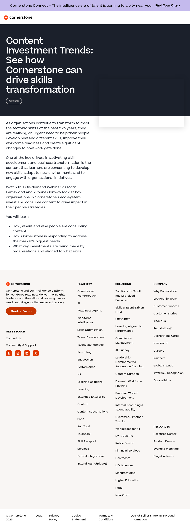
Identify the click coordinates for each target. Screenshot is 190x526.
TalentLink (84, 434)
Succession (85, 360)
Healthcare (122, 458)
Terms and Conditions (106, 518)
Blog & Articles (164, 456)
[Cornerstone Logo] (18, 17)
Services (83, 449)
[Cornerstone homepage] (41, 284)
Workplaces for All (127, 429)
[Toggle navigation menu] (180, 17)
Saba (80, 419)
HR (79, 374)
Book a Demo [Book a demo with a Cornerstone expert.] (21, 311)
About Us (160, 321)
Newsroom (161, 343)
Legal (39, 516)
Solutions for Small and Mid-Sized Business (128, 295)
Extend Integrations (90, 456)
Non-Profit (122, 495)
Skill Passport (86, 441)
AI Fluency (122, 350)
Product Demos (164, 441)
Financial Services (127, 451)
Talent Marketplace (90, 345)
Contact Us (13, 338)
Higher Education (127, 480)
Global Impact (163, 366)
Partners (159, 358)
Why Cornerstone (165, 291)
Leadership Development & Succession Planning (129, 362)
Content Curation (127, 374)
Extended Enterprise (91, 397)
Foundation (163, 328)
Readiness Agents (89, 311)
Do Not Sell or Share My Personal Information (153, 518)
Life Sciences (124, 465)
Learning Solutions (90, 382)
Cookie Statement (79, 518)
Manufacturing (125, 473)
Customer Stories (165, 314)
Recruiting (84, 352)
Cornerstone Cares (166, 336)
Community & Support (21, 345)
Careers (159, 351)
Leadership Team (165, 299)
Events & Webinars (166, 449)
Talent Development (91, 337)
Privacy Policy (54, 518)
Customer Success (166, 306)
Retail (119, 488)
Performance (86, 367)
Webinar (14, 101)
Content (82, 404)
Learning (83, 389)
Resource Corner (165, 434)
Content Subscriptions (92, 412)
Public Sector (124, 443)
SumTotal (83, 426)
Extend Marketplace (92, 464)
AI (78, 303)
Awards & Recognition (168, 373)
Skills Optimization (90, 330)
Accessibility (162, 380)
